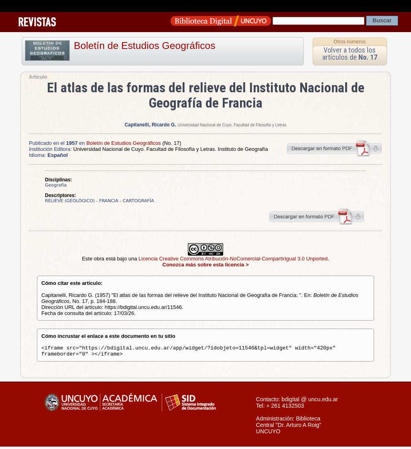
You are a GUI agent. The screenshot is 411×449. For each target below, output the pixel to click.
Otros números (349, 42)
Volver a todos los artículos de (349, 53)
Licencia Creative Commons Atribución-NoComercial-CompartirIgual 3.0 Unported (233, 259)
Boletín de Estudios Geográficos (145, 45)
